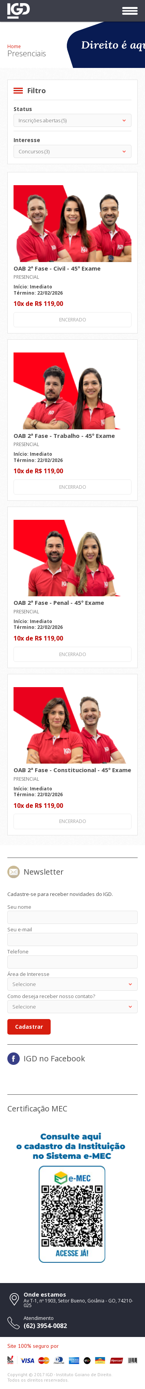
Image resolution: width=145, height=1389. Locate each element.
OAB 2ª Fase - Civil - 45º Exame (57, 268)
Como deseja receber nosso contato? (51, 996)
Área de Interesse (28, 974)
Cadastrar (29, 1026)
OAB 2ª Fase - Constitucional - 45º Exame (72, 770)
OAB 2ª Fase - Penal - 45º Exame (59, 602)
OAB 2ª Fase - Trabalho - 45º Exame (64, 435)
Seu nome (19, 906)
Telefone (18, 951)
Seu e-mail (19, 929)
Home (14, 46)
